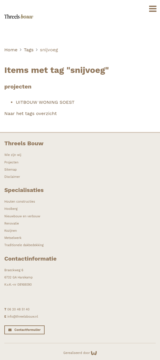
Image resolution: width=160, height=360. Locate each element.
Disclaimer (12, 177)
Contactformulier (27, 330)
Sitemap (10, 169)
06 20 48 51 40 (18, 309)
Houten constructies (19, 201)
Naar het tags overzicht (30, 113)
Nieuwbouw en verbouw (22, 216)
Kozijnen (10, 231)
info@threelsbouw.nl (22, 316)
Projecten (11, 162)
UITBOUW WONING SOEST (45, 102)
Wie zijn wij (12, 155)
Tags (29, 49)
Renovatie (11, 223)
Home (11, 49)
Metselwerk (13, 238)
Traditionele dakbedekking (24, 245)
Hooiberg (11, 209)
